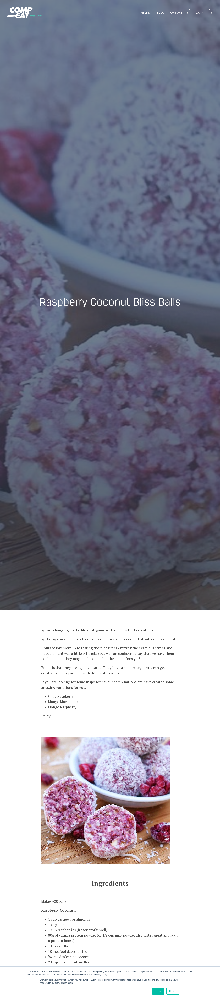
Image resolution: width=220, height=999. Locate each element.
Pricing (145, 12)
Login (199, 12)
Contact (176, 12)
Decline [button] (172, 991)
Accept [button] (158, 991)
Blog (160, 12)
